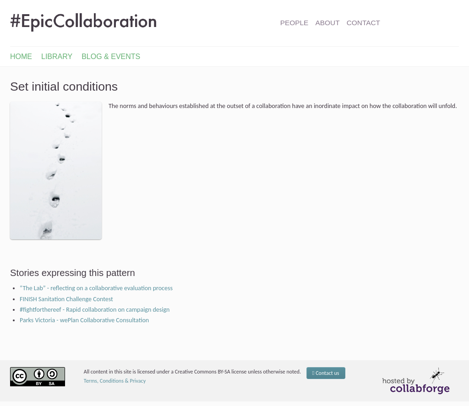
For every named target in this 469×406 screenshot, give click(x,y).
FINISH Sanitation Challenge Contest (66, 299)
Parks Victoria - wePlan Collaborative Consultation (84, 320)
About (328, 23)
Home (21, 56)
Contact (363, 23)
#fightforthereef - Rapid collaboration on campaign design (94, 310)
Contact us (325, 373)
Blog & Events (111, 56)
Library (56, 56)
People (294, 23)
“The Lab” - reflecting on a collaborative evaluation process (96, 288)
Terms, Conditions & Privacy (115, 381)
